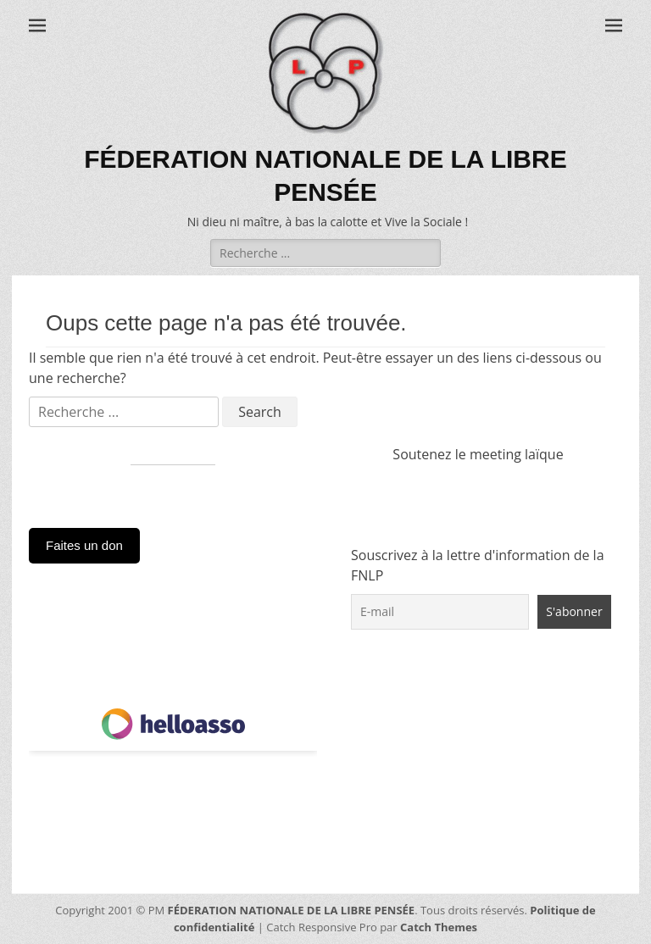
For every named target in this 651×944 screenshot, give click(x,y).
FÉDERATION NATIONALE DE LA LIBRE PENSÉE (291, 910)
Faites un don (84, 545)
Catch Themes (438, 927)
